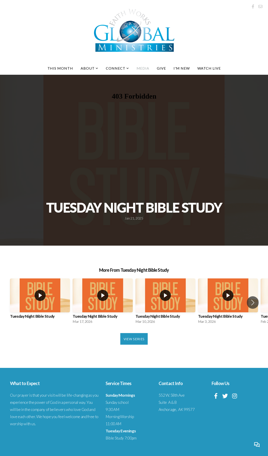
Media (143, 68)
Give (161, 68)
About (89, 68)
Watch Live (209, 68)
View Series (134, 339)
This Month (60, 68)
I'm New (182, 68)
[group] (40, 302)
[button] (253, 302)
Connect (117, 68)
